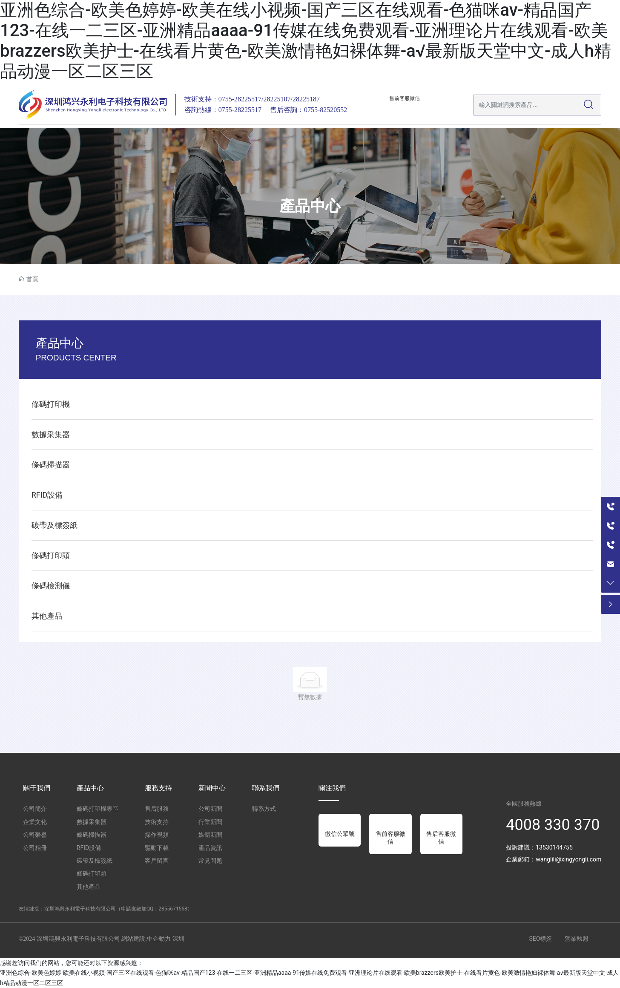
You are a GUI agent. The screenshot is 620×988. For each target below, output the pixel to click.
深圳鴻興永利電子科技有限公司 (80, 909)
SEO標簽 (540, 938)
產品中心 (310, 207)
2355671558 (172, 909)
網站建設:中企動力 (146, 939)
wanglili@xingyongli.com (568, 859)
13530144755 (554, 847)
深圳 (178, 939)
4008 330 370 (553, 825)
